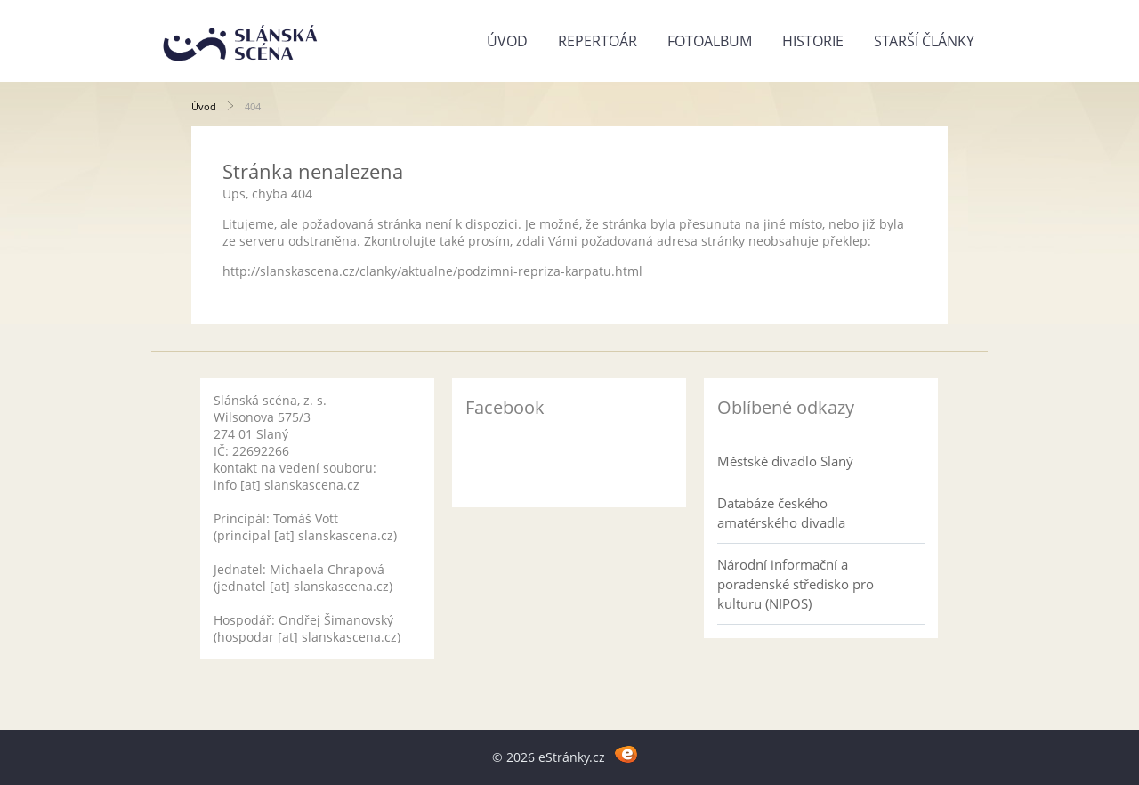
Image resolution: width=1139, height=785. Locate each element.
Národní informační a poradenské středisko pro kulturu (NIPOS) (795, 583)
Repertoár (597, 41)
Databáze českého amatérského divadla (781, 512)
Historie (813, 41)
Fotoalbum (709, 41)
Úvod (507, 41)
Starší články (924, 41)
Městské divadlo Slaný (785, 461)
